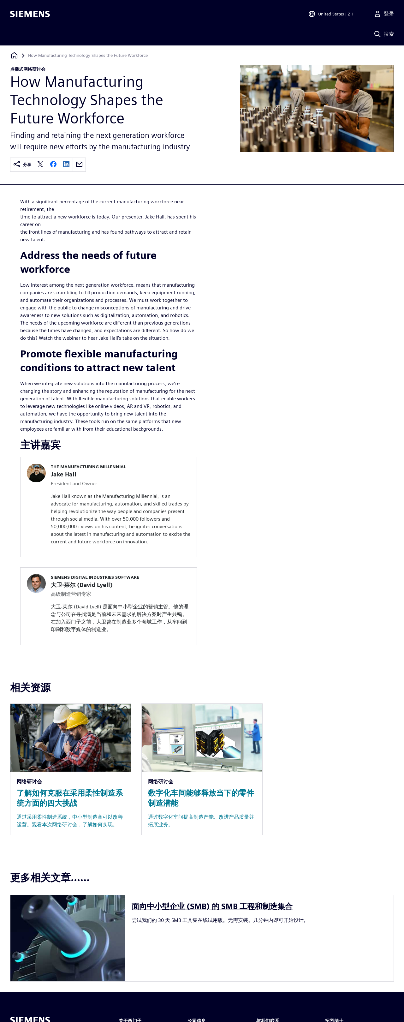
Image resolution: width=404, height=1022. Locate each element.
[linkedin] (66, 164)
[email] (79, 164)
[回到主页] (14, 55)
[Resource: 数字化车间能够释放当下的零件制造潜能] (202, 769)
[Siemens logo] (30, 14)
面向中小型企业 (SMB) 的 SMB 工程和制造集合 (212, 906)
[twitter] (40, 164)
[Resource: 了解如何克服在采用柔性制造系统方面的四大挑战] (70, 769)
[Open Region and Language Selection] (331, 14)
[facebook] (53, 164)
